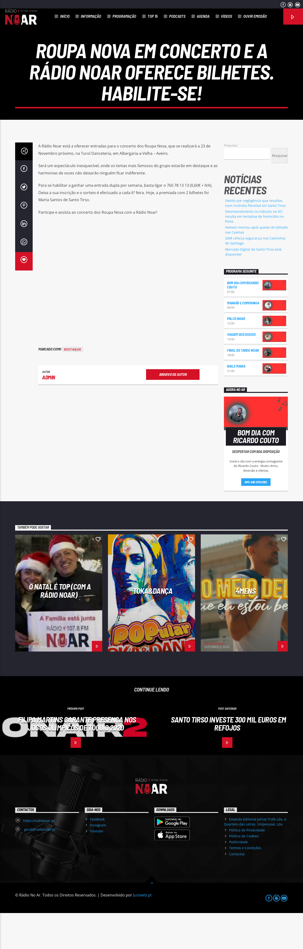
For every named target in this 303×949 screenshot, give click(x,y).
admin (48, 413)
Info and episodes (256, 518)
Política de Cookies (243, 872)
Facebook (97, 855)
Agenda (203, 16)
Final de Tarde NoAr (243, 386)
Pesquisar (231, 181)
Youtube (96, 867)
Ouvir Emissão (255, 16)
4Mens (245, 626)
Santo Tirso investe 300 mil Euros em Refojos (228, 759)
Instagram (98, 861)
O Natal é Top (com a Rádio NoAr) (60, 626)
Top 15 (152, 16)
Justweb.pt (142, 931)
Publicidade (238, 878)
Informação (91, 16)
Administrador (29, 679)
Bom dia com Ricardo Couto (243, 320)
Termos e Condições (245, 884)
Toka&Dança (153, 626)
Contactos (237, 890)
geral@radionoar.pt (39, 865)
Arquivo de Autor (173, 410)
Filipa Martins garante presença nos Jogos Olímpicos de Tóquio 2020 (77, 759)
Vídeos (226, 16)
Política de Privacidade (247, 866)
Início (65, 16)
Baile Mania (236, 402)
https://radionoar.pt (39, 856)
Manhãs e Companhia (243, 339)
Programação (124, 16)
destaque (72, 385)
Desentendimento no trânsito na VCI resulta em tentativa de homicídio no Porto (254, 252)
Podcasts (177, 16)
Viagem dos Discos (241, 370)
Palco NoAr (236, 354)
